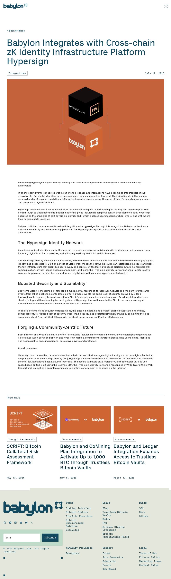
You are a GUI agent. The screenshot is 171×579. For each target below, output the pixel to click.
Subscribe (50, 537)
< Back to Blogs (16, 30)
